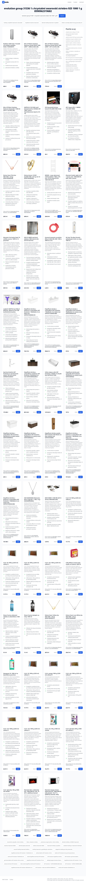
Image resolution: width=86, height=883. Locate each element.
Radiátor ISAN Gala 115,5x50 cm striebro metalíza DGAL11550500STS (11, 45)
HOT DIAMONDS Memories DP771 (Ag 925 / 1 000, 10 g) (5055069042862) (32, 499)
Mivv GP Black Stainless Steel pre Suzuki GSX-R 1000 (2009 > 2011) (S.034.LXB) (53, 45)
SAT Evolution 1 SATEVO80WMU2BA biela (53, 864)
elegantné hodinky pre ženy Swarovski (63, 849)
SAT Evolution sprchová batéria (71, 856)
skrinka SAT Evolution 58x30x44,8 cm (66, 867)
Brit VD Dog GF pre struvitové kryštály (74, 57)
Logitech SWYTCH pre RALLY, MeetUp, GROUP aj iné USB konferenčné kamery (11, 310)
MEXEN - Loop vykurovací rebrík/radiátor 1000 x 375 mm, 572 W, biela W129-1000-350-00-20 (52, 177)
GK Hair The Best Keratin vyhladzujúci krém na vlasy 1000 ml (74, 239)
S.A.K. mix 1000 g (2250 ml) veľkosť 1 (73, 674)
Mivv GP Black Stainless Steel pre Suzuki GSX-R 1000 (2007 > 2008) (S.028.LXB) (32, 45)
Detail (13, 86)
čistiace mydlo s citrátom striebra (73, 43)
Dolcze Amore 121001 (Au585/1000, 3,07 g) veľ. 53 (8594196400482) (32, 176)
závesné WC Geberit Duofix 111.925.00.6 (72, 34)
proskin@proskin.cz (67, 880)
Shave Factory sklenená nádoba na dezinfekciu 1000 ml (11, 616)
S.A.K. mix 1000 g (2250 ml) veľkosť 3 (11, 729)
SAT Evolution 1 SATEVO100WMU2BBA (73, 864)
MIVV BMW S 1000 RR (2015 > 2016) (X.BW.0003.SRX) (53, 498)
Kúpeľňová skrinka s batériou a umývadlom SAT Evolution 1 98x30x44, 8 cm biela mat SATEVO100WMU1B (32, 312)
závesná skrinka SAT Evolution (10, 864)
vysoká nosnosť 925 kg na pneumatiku (74, 37)
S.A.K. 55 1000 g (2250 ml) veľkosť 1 (73, 498)
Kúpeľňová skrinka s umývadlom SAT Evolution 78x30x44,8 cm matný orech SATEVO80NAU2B (74, 311)
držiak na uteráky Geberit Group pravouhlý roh (72, 22)
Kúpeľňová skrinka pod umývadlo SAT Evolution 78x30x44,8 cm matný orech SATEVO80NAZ (74, 374)
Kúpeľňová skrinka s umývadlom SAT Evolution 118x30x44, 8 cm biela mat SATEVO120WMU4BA (52, 311)
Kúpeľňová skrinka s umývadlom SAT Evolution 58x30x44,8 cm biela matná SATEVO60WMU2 (11, 435)
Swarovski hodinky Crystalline (53, 845)
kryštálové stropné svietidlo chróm (73, 39)
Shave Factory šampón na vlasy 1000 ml (31, 615)
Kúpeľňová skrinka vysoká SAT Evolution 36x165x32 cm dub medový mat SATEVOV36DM (53, 435)
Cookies (11, 879)
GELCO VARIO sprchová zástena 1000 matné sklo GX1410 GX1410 (31, 239)
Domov (69, 2)
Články (75, 2)
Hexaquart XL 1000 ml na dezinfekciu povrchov (10, 674)
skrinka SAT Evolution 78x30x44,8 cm (16, 856)
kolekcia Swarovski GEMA (38, 845)
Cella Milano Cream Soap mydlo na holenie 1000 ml (73, 563)
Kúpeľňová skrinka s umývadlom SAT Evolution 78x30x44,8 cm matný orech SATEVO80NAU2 (32, 435)
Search (62, 16)
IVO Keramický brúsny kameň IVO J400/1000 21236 (53, 108)
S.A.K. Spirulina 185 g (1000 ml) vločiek (11, 790)
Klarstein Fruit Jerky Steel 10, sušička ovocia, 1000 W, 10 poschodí (11, 239)
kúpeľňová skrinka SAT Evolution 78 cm (35, 860)
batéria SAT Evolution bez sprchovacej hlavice (65, 853)
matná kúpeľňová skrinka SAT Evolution (35, 856)
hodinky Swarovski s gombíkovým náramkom (42, 849)
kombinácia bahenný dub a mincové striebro (74, 48)
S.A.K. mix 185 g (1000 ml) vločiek (52, 729)
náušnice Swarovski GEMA (10, 845)
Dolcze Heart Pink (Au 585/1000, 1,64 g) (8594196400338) (9, 176)
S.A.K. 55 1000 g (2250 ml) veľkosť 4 (31, 563)
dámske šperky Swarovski (24, 845)
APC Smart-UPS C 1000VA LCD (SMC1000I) (73, 108)
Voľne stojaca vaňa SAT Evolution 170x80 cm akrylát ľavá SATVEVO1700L (53, 373)
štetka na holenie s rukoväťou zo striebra (73, 52)
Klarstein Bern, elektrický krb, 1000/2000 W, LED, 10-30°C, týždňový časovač (31, 791)
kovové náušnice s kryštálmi (72, 68)
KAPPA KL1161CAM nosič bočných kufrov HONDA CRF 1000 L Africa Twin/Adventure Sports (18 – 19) (32, 110)
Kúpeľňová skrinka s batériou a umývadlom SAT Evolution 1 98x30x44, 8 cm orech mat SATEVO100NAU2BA (11, 501)
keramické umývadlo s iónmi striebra (15, 842)
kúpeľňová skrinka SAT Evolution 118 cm (73, 860)
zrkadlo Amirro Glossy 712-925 (72, 32)
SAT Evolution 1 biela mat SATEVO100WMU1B (45, 867)
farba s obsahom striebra (32, 842)
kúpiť (18, 86)
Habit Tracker (5, 879)
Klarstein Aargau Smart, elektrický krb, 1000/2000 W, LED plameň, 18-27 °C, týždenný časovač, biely (53, 792)
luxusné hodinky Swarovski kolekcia (21, 849)
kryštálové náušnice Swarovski (32, 22)
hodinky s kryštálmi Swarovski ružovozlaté (13, 22)
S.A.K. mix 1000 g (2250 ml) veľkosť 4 (32, 729)
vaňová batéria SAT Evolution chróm (44, 853)
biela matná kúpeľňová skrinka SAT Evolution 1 (30, 864)
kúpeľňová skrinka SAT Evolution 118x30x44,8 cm (22, 853)
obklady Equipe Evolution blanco (54, 860)
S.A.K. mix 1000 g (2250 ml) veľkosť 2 (53, 563)
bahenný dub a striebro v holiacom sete (73, 45)
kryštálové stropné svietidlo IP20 (73, 41)
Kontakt (81, 2)
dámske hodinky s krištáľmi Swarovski (70, 842)
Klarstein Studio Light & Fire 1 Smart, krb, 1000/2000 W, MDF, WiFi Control (74, 176)
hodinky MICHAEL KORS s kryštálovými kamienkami (71, 65)
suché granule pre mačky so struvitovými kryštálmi (72, 55)
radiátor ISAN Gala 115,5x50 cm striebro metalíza (73, 70)
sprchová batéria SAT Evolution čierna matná (14, 860)
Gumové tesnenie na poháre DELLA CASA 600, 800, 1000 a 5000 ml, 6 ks (53, 239)
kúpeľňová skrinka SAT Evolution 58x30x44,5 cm (21, 867)
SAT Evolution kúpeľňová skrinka (54, 856)
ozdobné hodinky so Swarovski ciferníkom (72, 845)
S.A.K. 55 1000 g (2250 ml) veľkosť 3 (10, 563)
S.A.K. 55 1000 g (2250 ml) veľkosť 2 (31, 674)
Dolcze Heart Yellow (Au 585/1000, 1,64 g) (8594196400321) (52, 616)
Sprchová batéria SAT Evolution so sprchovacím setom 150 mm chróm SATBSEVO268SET (10, 374)
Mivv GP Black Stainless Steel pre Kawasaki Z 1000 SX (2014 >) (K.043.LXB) (11, 109)
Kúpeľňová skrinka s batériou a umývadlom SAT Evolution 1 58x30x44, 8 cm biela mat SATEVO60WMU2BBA (74, 436)
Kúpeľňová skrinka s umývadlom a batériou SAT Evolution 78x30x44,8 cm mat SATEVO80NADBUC (32, 374)
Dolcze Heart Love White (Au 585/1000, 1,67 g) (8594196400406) (74, 616)
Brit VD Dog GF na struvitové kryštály (74, 59)
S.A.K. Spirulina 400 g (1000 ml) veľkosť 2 (73, 729)
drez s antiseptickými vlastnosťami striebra (73, 62)
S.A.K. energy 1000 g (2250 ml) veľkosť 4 (52, 674)
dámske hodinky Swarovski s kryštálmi (50, 22)
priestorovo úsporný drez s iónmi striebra (50, 842)
